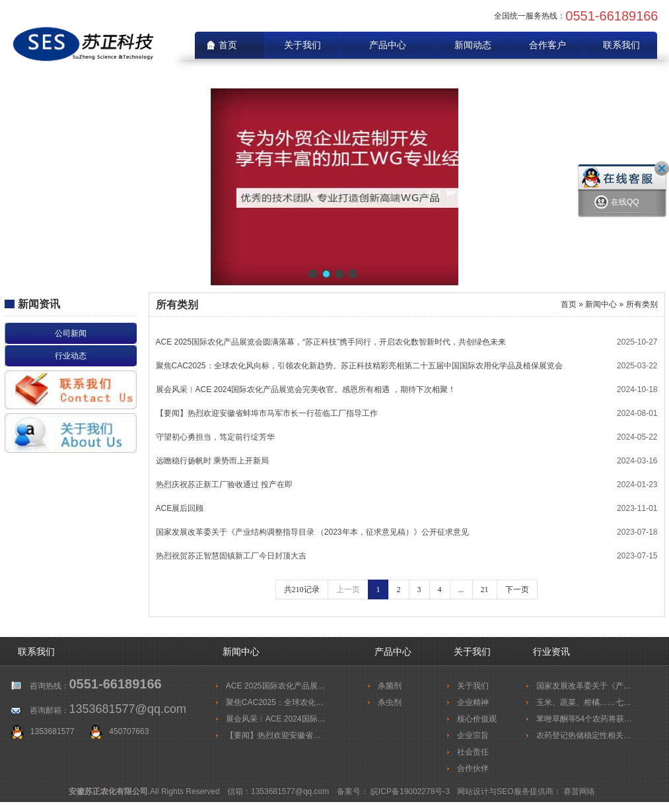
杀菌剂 (390, 685)
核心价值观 (477, 718)
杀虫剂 (390, 702)
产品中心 (387, 45)
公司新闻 (71, 333)
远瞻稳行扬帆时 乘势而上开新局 (212, 460)
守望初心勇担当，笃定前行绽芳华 (215, 437)
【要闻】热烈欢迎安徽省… (273, 735)
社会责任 (473, 751)
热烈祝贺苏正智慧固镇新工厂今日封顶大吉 (231, 555)
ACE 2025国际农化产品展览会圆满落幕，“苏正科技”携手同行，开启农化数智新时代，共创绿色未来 (331, 342)
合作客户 (547, 45)
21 (485, 589)
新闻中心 (601, 304)
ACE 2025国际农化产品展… (276, 685)
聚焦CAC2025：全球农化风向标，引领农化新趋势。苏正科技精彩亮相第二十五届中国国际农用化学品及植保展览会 (359, 365)
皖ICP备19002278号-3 (411, 791)
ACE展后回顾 (180, 508)
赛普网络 (579, 791)
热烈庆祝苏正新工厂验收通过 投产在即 (224, 484)
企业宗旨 (473, 735)
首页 (569, 304)
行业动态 (71, 355)
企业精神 (473, 702)
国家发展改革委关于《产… (583, 685)
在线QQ (616, 204)
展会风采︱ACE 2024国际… (276, 718)
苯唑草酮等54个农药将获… (584, 718)
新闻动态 (472, 45)
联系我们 (621, 45)
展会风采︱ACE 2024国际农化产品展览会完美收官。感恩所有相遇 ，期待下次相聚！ (306, 389)
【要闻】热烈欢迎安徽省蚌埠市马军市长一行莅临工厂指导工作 (267, 413)
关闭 (661, 168)
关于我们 (302, 45)
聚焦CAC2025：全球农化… (275, 702)
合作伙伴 (473, 768)
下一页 (517, 589)
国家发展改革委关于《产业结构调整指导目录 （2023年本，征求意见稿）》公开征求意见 (312, 532)
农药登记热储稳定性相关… (583, 735)
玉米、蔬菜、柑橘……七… (583, 702)
